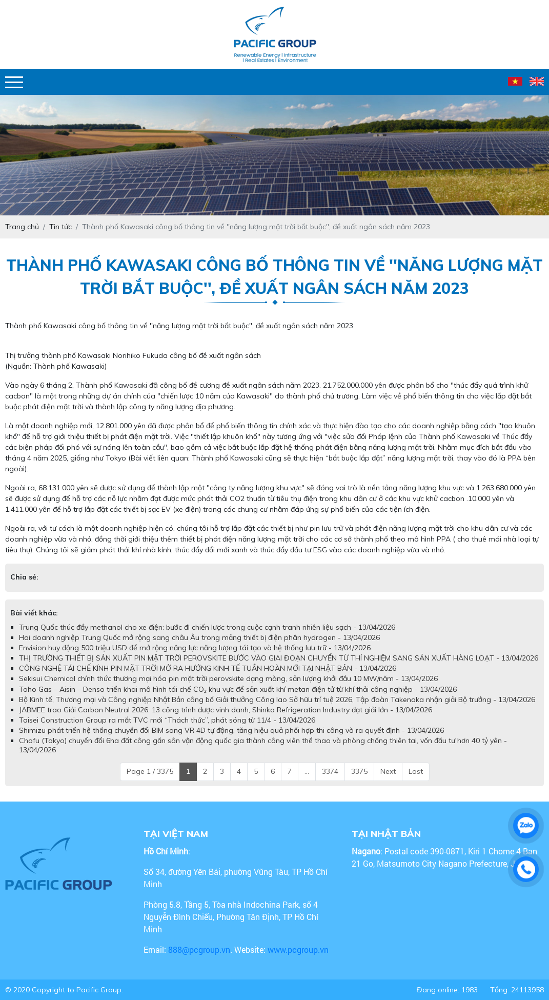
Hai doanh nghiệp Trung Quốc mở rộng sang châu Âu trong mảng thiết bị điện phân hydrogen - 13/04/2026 (199, 637)
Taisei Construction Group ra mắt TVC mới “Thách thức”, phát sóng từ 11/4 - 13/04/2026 (167, 720)
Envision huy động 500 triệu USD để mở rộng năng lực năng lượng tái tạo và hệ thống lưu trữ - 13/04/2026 (195, 647)
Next (388, 771)
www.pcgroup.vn (299, 949)
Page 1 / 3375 (150, 771)
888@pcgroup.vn (199, 949)
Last (416, 771)
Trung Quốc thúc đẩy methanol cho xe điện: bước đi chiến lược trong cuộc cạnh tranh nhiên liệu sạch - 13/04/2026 (207, 627)
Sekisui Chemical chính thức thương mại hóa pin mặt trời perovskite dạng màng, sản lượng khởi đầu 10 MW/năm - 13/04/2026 (228, 678)
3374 (330, 771)
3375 (359, 771)
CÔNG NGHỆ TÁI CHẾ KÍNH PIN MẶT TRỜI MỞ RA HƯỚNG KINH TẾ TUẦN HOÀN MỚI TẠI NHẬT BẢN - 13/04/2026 (207, 668)
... (306, 771)
